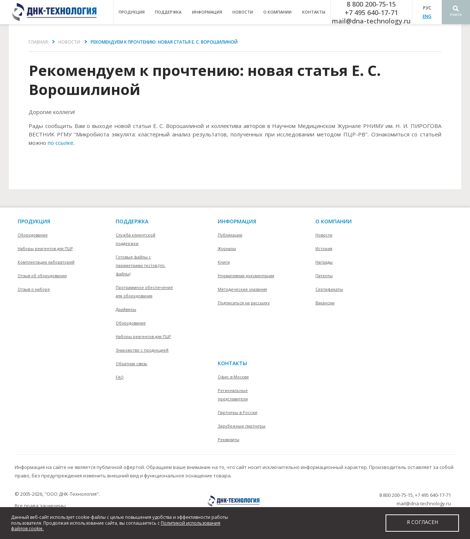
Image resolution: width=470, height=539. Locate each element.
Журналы (227, 248)
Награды (324, 262)
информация (207, 12)
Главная (38, 42)
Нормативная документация (246, 275)
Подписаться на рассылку (244, 302)
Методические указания (242, 289)
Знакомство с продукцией (142, 350)
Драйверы (126, 309)
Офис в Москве (233, 377)
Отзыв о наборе (34, 289)
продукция (132, 12)
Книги (224, 262)
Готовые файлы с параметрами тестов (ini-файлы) (141, 265)
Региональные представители (233, 395)
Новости (242, 12)
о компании (277, 12)
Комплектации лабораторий (46, 262)
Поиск (456, 14)
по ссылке (60, 142)
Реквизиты (228, 439)
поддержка (168, 12)
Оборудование (33, 235)
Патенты (324, 275)
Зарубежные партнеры (241, 426)
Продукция (34, 221)
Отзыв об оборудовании (42, 275)
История (323, 248)
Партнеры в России (237, 412)
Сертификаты (329, 289)
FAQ (120, 377)
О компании (333, 221)
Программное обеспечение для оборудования (144, 291)
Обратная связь (131, 363)
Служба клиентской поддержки (135, 239)
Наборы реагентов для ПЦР (45, 248)
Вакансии (325, 302)
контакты (313, 12)
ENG (427, 16)
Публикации (230, 235)
